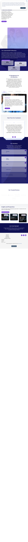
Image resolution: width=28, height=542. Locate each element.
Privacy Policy (7, 530)
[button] (4, 21)
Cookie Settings (14, 539)
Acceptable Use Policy (7, 531)
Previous (13, 435)
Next (15, 435)
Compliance (7, 529)
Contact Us (7, 528)
